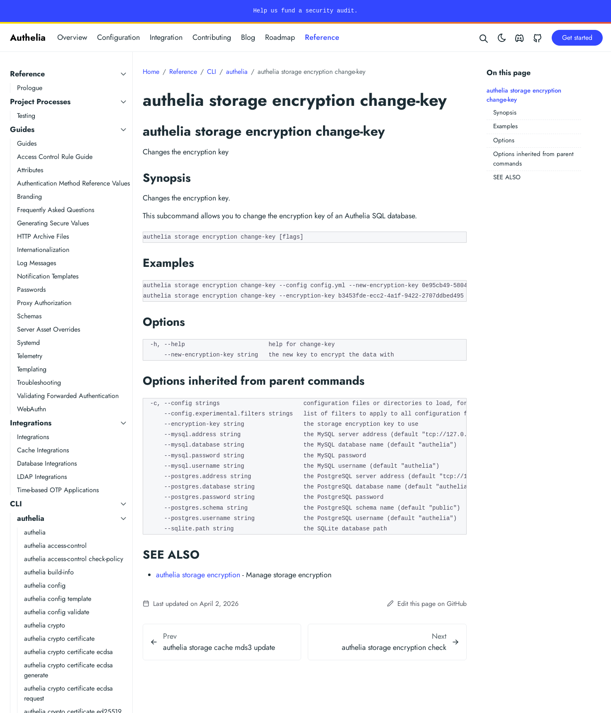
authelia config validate (56, 612)
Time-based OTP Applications (58, 490)
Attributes (30, 170)
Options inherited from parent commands (533, 158)
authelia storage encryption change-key (524, 95)
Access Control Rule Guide (55, 156)
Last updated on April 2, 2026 (191, 603)
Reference (322, 37)
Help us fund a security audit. (305, 10)
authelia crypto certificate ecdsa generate (68, 670)
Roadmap (280, 37)
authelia (30, 518)
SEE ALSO (507, 177)
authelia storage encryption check (394, 647)
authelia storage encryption (198, 574)
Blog (248, 37)
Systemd (28, 342)
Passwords (31, 289)
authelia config (45, 585)
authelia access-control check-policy (73, 559)
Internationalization (43, 249)
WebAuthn (31, 409)
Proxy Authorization (44, 303)
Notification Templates (47, 276)
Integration (166, 37)
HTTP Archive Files (43, 236)
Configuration (118, 37)
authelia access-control (55, 545)
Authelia (28, 37)
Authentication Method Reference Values (73, 183)
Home (151, 71)
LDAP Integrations (42, 476)
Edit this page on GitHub (427, 603)
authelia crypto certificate (59, 638)
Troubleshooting (39, 382)
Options (503, 140)
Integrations (30, 423)
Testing (26, 115)
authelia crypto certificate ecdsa (68, 652)
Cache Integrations (43, 450)
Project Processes (40, 101)
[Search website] (484, 37)
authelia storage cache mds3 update (219, 647)
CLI (16, 503)
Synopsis (504, 112)
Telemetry (29, 356)
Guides (22, 129)
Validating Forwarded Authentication (68, 395)
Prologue (29, 88)
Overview (72, 37)
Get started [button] (577, 37)
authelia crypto (44, 625)
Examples (505, 126)
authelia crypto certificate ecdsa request (68, 693)
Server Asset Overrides (48, 329)
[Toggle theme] (502, 37)
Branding (29, 196)
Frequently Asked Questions (55, 210)
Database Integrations (47, 463)
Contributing (211, 37)
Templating (31, 369)
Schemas (29, 316)
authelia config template (57, 598)
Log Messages (36, 263)
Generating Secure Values (53, 223)
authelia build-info (49, 572)
